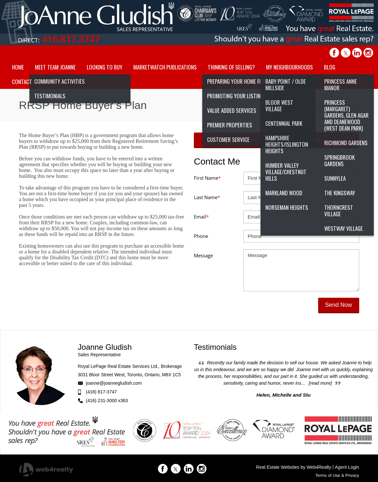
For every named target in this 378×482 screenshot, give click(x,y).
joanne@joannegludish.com (114, 383)
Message (203, 255)
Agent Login (347, 467)
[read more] (320, 383)
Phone (201, 236)
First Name (207, 178)
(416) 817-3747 (101, 391)
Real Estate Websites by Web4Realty (293, 467)
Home (295, 105)
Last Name (207, 197)
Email (201, 216)
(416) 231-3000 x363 (107, 400)
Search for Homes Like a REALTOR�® (276, 140)
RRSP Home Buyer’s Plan (331, 105)
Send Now (338, 305)
